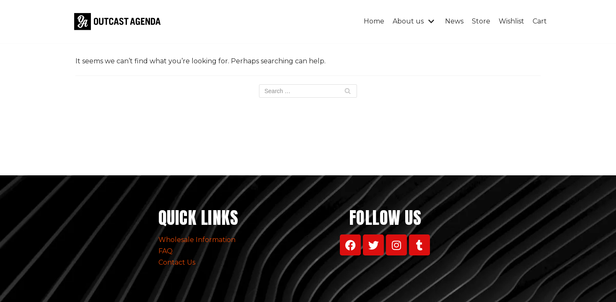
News (454, 21)
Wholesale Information (197, 240)
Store (481, 21)
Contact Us (176, 262)
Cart (540, 21)
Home (374, 21)
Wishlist (511, 21)
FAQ (165, 251)
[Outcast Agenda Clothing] (119, 22)
